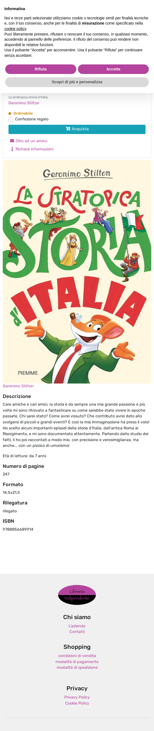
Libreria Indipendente (77, 595)
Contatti (77, 632)
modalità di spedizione (77, 668)
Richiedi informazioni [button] (31, 149)
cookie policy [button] (15, 28)
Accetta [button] (113, 69)
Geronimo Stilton (23, 103)
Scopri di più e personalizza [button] (77, 82)
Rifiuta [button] (41, 69)
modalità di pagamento (77, 662)
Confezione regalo (31, 119)
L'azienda (77, 626)
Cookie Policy (77, 704)
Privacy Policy (77, 698)
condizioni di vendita (77, 656)
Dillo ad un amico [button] (28, 141)
